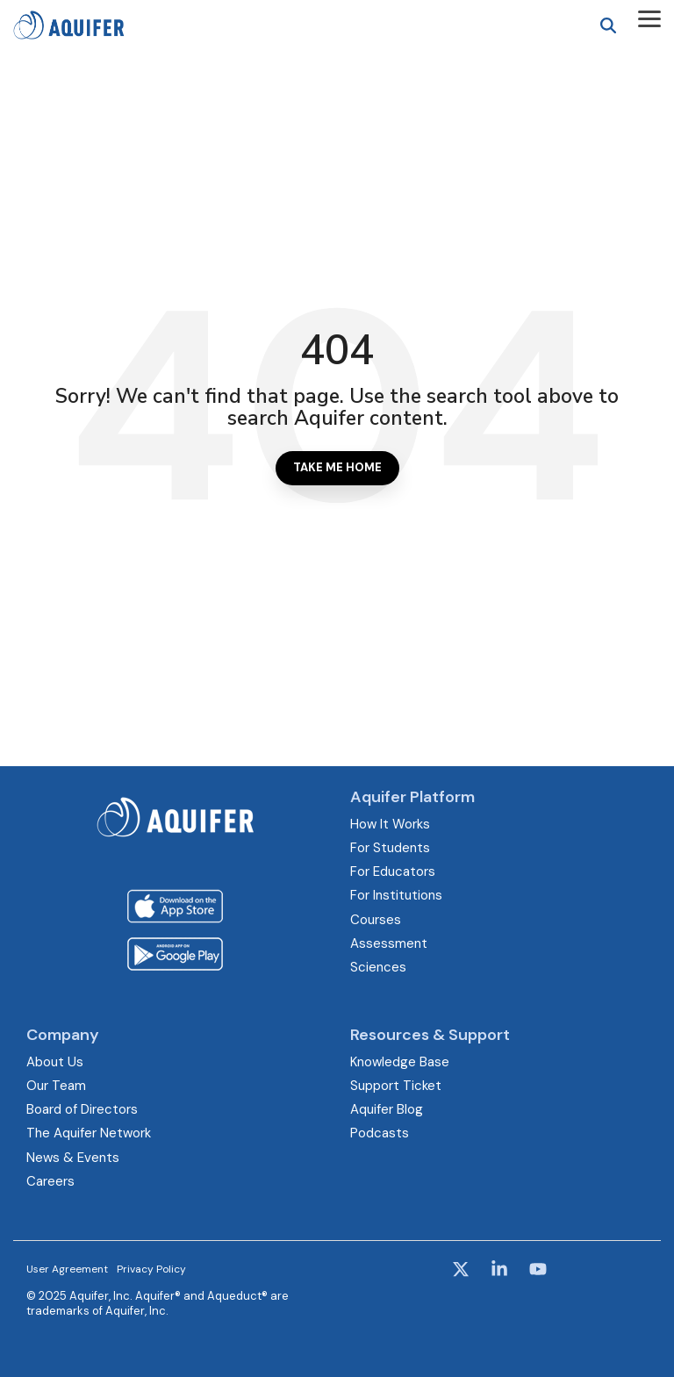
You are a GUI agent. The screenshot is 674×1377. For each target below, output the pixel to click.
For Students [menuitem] (390, 848)
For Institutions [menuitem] (396, 895)
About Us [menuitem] (54, 1062)
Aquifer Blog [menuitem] (386, 1109)
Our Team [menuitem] (56, 1085)
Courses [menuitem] (375, 920)
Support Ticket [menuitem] (395, 1085)
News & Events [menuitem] (72, 1157)
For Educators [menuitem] (392, 871)
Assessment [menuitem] (388, 943)
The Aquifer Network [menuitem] (88, 1133)
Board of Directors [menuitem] (82, 1109)
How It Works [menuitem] (390, 824)
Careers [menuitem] (50, 1181)
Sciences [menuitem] (378, 967)
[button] (649, 18)
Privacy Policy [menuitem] (151, 1269)
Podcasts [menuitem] (379, 1133)
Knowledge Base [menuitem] (399, 1062)
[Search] (608, 25)
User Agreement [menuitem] (67, 1269)
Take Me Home (337, 467)
